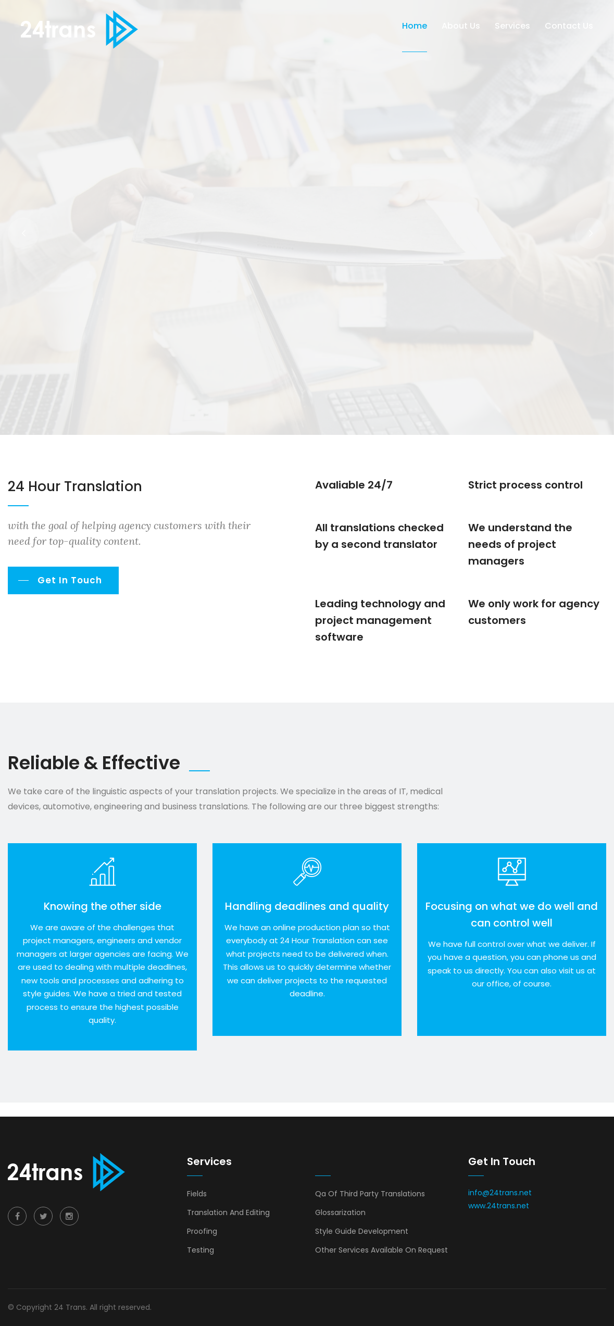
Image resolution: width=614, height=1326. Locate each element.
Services (512, 26)
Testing (200, 1250)
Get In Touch (69, 580)
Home (414, 26)
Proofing (202, 1231)
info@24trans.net (500, 1192)
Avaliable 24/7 (354, 485)
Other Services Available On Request (381, 1250)
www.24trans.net (498, 1205)
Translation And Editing (228, 1212)
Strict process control (525, 485)
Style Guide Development (361, 1231)
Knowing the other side (102, 906)
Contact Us (569, 26)
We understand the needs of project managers (520, 544)
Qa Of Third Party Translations (370, 1194)
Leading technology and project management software (380, 620)
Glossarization (340, 1212)
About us (461, 26)
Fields (197, 1194)
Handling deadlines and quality (307, 906)
